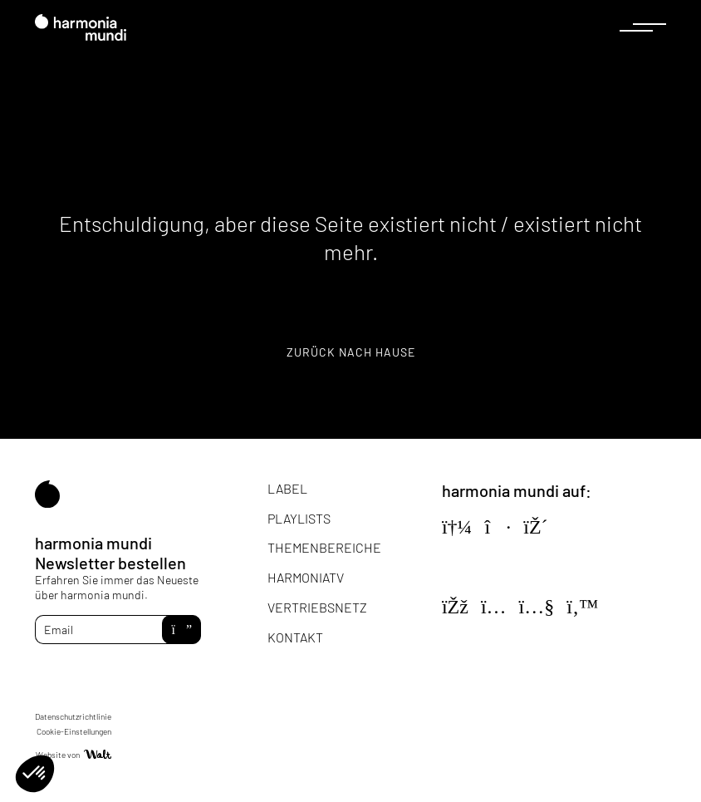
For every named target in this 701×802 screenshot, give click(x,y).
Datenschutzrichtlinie (73, 716)
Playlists (299, 518)
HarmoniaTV (305, 577)
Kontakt (295, 637)
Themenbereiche (324, 547)
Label (287, 488)
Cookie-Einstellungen (74, 731)
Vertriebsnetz (317, 607)
